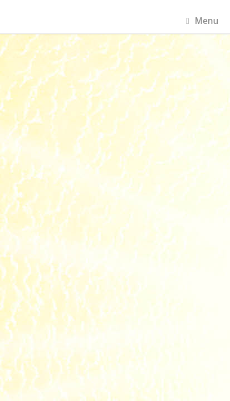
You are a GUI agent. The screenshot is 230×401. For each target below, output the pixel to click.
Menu (202, 21)
